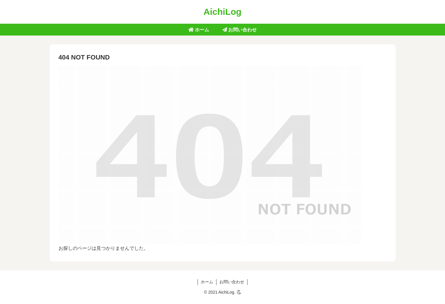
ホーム (207, 281)
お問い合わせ (231, 281)
